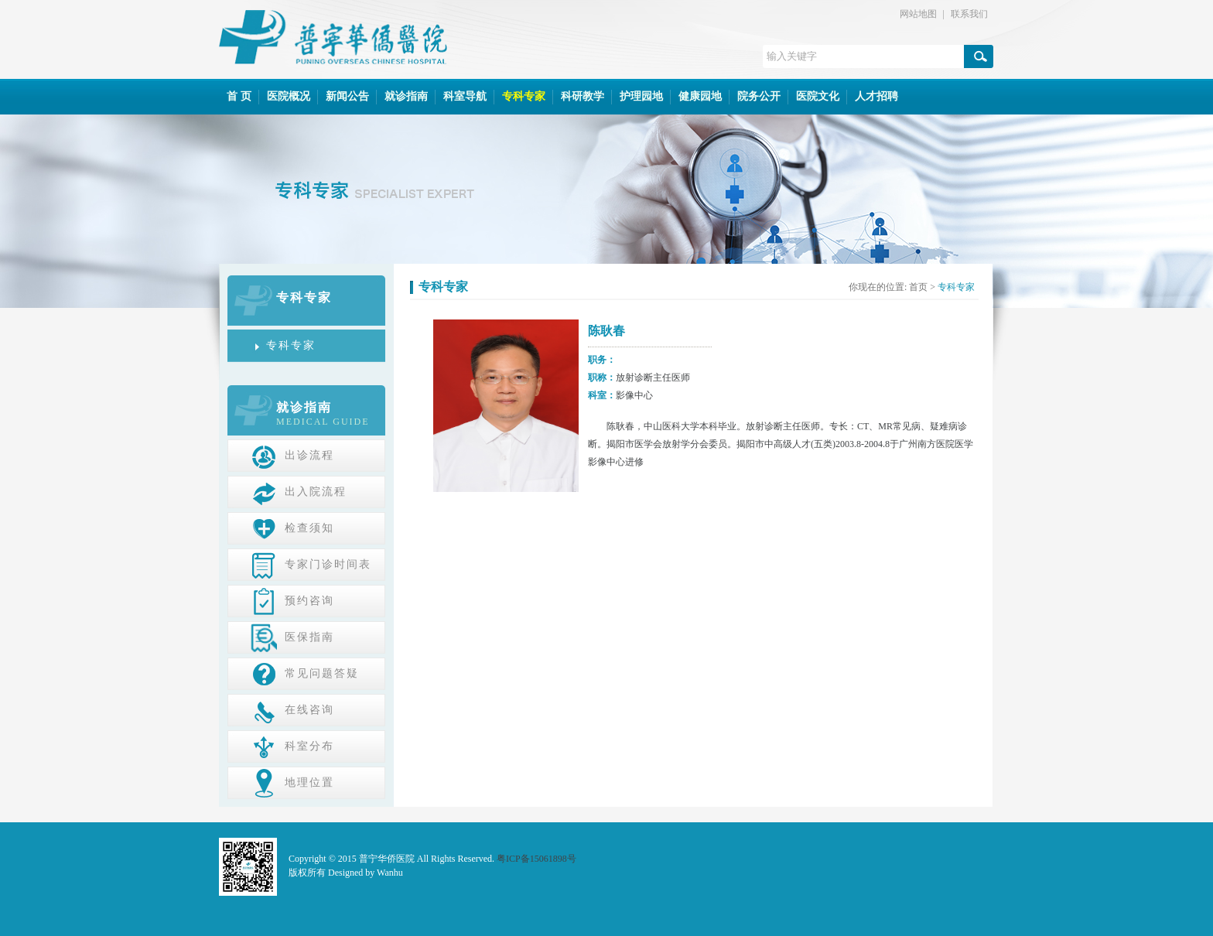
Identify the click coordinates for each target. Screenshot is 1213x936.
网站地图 (918, 14)
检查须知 (292, 527)
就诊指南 (406, 96)
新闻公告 (347, 96)
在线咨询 (292, 709)
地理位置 (292, 782)
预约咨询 (292, 600)
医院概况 (288, 96)
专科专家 (523, 96)
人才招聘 (876, 96)
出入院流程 (299, 491)
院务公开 (759, 96)
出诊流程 (292, 454)
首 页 (239, 96)
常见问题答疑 (305, 673)
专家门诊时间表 (311, 563)
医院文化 (817, 96)
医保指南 (292, 636)
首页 (918, 287)
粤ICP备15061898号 (536, 858)
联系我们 (969, 14)
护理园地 (641, 96)
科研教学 (582, 96)
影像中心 (634, 395)
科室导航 (465, 96)
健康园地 (700, 96)
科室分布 (292, 745)
